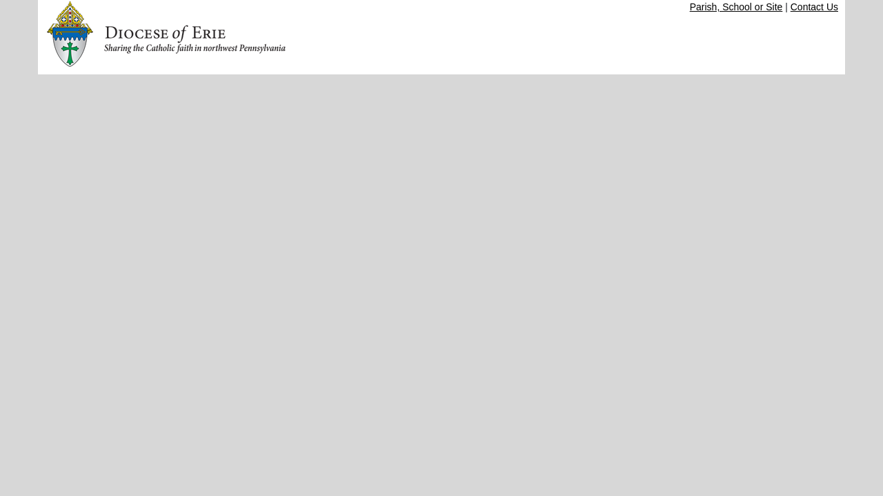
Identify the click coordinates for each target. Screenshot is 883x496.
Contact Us (814, 6)
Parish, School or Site (736, 6)
